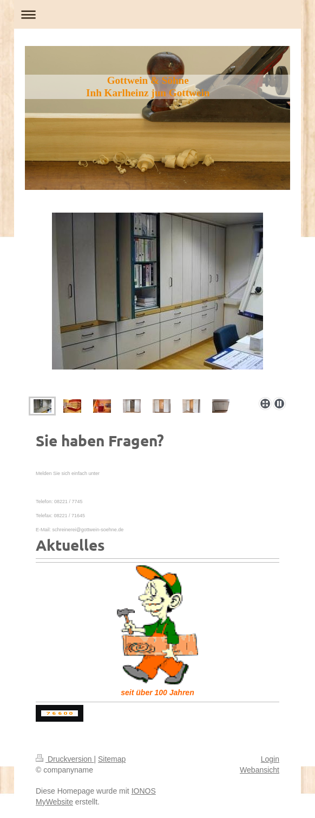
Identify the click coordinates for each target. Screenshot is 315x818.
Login (270, 759)
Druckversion (65, 759)
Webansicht (259, 770)
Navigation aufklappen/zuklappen (157, 14)
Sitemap (112, 759)
